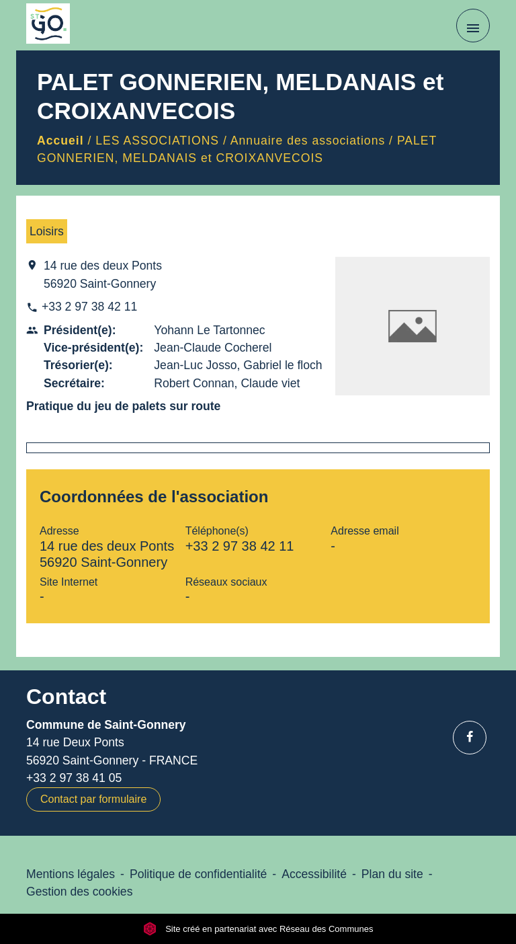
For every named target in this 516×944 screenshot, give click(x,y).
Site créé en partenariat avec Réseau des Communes (258, 929)
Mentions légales (70, 874)
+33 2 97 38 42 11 (89, 306)
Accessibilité (314, 874)
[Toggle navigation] (473, 25)
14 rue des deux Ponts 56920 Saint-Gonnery (103, 274)
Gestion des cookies (79, 891)
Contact (66, 696)
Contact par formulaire (93, 799)
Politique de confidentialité (198, 874)
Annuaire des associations (307, 140)
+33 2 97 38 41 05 (74, 778)
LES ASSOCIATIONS (157, 140)
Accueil (60, 140)
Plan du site (392, 874)
